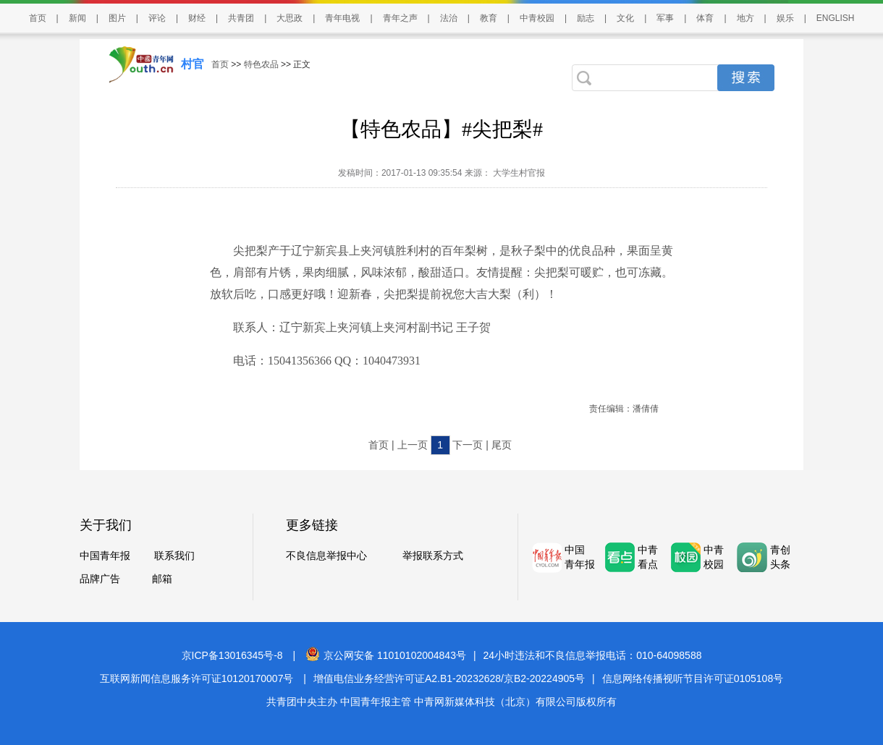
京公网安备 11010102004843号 (385, 655)
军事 (665, 18)
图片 (117, 18)
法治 (448, 18)
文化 (625, 18)
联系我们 (174, 555)
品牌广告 (100, 578)
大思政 (289, 18)
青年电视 (342, 18)
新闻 (77, 18)
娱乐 (785, 18)
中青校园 (537, 18)
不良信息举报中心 (326, 555)
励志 (585, 18)
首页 (37, 18)
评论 (157, 18)
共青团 (241, 18)
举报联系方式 (432, 555)
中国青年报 (105, 555)
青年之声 (400, 18)
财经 (197, 18)
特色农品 (261, 64)
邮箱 (162, 578)
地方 (745, 18)
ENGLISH (835, 18)
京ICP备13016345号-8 (232, 655)
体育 (705, 18)
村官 (192, 64)
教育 (488, 18)
